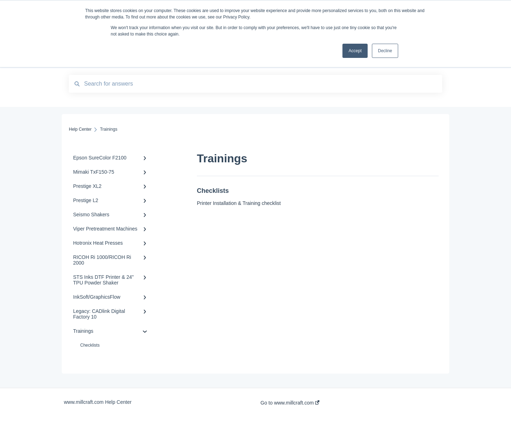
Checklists (90, 345)
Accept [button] (355, 50)
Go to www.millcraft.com (289, 403)
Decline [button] (385, 50)
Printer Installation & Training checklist (239, 203)
